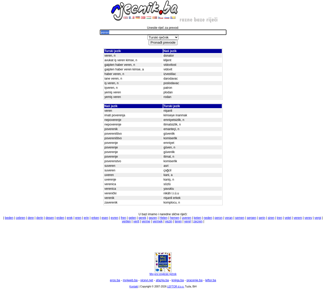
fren (123, 218)
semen (239, 218)
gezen (153, 218)
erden (60, 218)
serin (262, 218)
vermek (157, 221)
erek (70, 218)
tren (279, 218)
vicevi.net (146, 280)
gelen (132, 218)
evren (114, 218)
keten (197, 218)
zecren (197, 221)
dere (31, 218)
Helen (163, 218)
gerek (142, 218)
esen (105, 218)
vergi (318, 218)
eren (78, 218)
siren (271, 218)
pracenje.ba (194, 280)
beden (9, 218)
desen (50, 218)
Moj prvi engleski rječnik (163, 272)
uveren (186, 218)
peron (219, 218)
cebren (20, 218)
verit (136, 221)
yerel (187, 221)
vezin (168, 221)
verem (298, 218)
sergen (251, 218)
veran (229, 218)
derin (39, 218)
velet (288, 218)
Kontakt (133, 286)
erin (86, 218)
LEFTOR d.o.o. (175, 286)
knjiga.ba (178, 280)
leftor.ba (210, 280)
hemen (174, 218)
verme (146, 221)
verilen (126, 221)
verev (308, 218)
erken (95, 218)
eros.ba (115, 280)
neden (208, 218)
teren (178, 221)
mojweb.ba (130, 280)
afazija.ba (162, 280)
